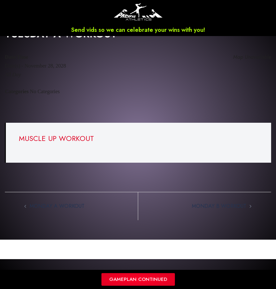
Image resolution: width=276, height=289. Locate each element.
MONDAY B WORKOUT (219, 214)
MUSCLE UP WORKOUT (56, 147)
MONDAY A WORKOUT (57, 214)
